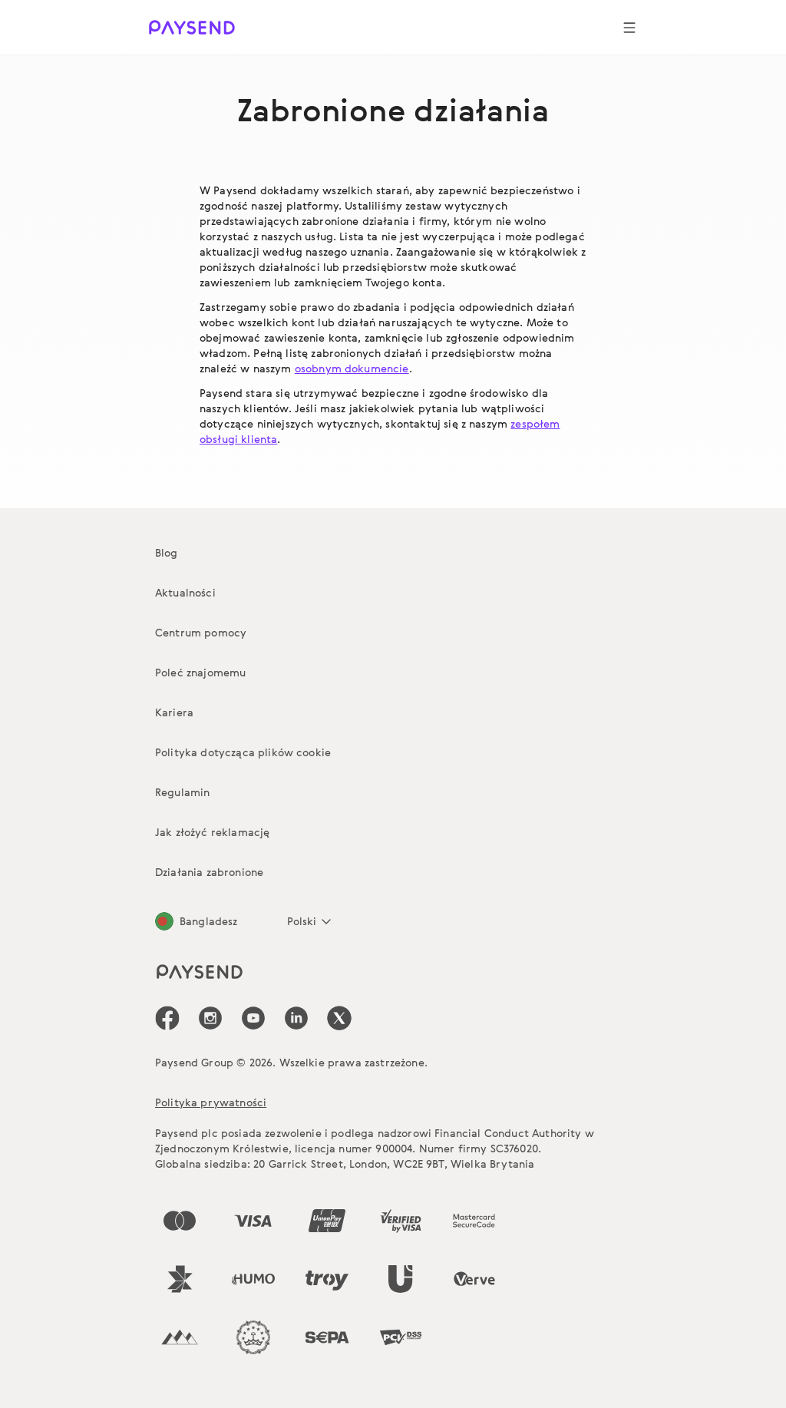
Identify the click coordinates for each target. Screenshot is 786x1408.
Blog (166, 552)
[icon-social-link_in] (210, 1018)
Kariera (174, 712)
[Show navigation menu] (629, 27)
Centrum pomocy (200, 632)
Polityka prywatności (210, 1102)
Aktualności (185, 592)
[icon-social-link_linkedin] (296, 1018)
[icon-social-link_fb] (167, 1018)
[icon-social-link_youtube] (253, 1018)
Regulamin (182, 792)
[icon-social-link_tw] (339, 1018)
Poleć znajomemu (200, 672)
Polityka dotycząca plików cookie (243, 752)
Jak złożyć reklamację (212, 832)
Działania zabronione (209, 871)
